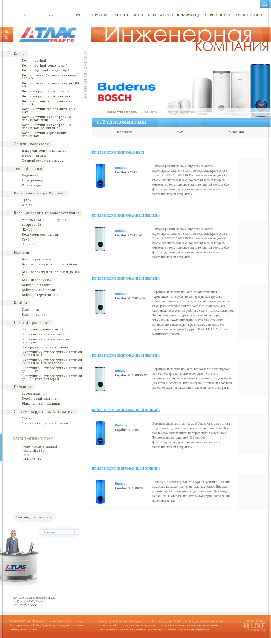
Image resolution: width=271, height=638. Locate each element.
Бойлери (21, 252)
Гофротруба (31, 225)
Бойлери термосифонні (41, 295)
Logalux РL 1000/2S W (131, 375)
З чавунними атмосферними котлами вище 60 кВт (52, 353)
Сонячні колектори (31, 144)
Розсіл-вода (31, 185)
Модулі (28, 418)
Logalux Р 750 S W (128, 235)
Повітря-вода (33, 180)
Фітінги (28, 205)
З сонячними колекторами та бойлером (45, 340)
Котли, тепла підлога (122, 112)
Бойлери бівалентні (38, 285)
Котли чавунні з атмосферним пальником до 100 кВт (46, 126)
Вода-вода (30, 175)
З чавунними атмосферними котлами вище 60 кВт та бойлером (52, 361)
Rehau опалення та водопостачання (47, 213)
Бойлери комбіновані (39, 290)
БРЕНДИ (117, 15)
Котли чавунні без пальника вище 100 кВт (49, 102)
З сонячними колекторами (43, 334)
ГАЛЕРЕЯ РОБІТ (160, 15)
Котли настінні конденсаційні (46, 65)
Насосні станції (35, 156)
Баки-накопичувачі (37, 280)
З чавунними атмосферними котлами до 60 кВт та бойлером (52, 377)
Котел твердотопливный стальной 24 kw (40, 449)
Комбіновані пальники (40, 398)
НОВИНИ (135, 15)
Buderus (121, 168)
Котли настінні (34, 60)
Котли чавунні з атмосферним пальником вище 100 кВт (46, 118)
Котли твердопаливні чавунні (46, 96)
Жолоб (27, 229)
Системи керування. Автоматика (44, 412)
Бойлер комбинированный (118, 153)
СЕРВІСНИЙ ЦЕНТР (222, 15)
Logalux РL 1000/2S (129, 488)
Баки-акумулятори (37, 259)
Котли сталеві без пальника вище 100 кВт (49, 76)
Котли (19, 54)
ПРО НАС (100, 15)
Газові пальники (35, 394)
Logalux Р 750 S (126, 172)
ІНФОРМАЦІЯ (189, 15)
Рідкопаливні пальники (41, 403)
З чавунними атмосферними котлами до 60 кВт (52, 369)
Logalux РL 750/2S (128, 430)
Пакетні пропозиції (32, 323)
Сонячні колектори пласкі (43, 160)
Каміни (20, 303)
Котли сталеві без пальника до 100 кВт (50, 84)
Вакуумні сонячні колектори (45, 151)
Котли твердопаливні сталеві (46, 91)
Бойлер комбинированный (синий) (126, 410)
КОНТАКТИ (253, 15)
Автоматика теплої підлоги (44, 220)
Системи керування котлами (45, 423)
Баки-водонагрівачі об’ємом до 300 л (51, 273)
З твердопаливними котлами (45, 347)
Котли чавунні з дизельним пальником (44, 134)
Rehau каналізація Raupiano (40, 193)
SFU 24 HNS (32, 459)
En (6, 37)
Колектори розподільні (40, 234)
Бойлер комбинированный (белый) (126, 216)
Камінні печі (32, 309)
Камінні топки (33, 314)
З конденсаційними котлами (45, 329)
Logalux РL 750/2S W (130, 298)
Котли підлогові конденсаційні (47, 70)
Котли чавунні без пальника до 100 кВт (51, 110)
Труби (27, 200)
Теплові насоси (28, 169)
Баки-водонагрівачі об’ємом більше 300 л (51, 265)
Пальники (23, 387)
